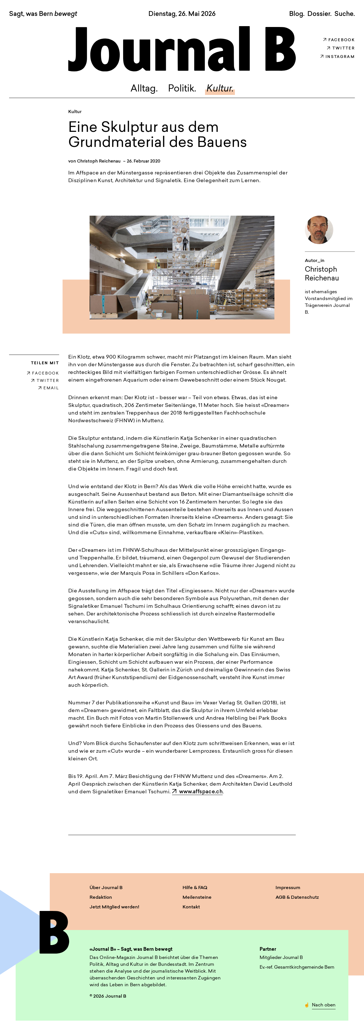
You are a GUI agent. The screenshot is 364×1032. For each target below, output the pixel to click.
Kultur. (220, 89)
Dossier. (319, 14)
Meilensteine (197, 897)
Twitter (341, 48)
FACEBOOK (43, 373)
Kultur (75, 112)
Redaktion (101, 897)
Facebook (339, 40)
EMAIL (48, 388)
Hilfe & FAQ (195, 888)
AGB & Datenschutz (297, 897)
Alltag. (144, 89)
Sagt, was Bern (43, 14)
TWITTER (45, 381)
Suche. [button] (344, 14)
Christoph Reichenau (99, 161)
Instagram (337, 57)
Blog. (297, 14)
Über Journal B (106, 888)
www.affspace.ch (197, 792)
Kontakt (191, 907)
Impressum (288, 888)
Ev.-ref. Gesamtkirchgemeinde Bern (297, 967)
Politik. (182, 89)
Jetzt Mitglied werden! (114, 907)
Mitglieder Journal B (281, 958)
